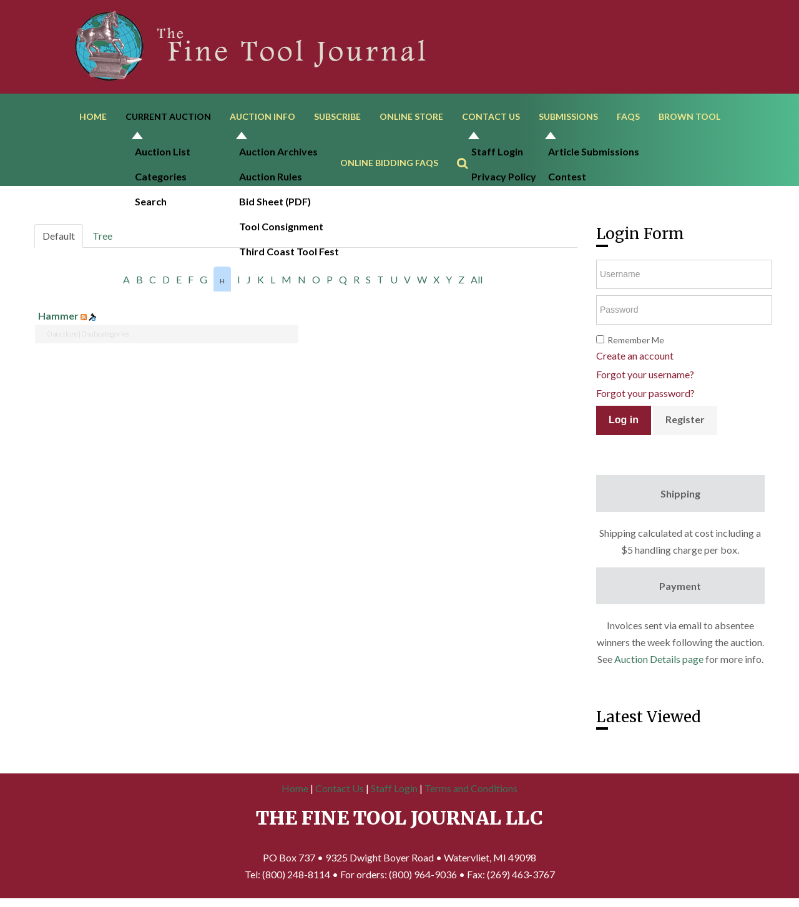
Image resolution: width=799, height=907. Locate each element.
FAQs (628, 117)
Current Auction (168, 117)
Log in (624, 422)
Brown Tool (689, 117)
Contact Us (491, 117)
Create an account (635, 358)
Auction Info (262, 117)
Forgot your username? (645, 377)
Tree (102, 238)
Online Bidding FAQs (389, 164)
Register (685, 422)
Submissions (568, 117)
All (477, 282)
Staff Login (394, 791)
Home (93, 117)
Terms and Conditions (470, 791)
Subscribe (337, 117)
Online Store (411, 117)
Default (58, 238)
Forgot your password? (645, 395)
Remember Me (635, 342)
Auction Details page (658, 661)
